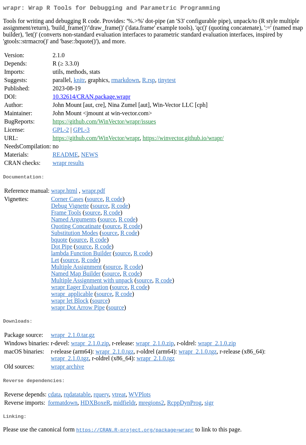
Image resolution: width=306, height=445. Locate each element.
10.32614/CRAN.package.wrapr (91, 98)
